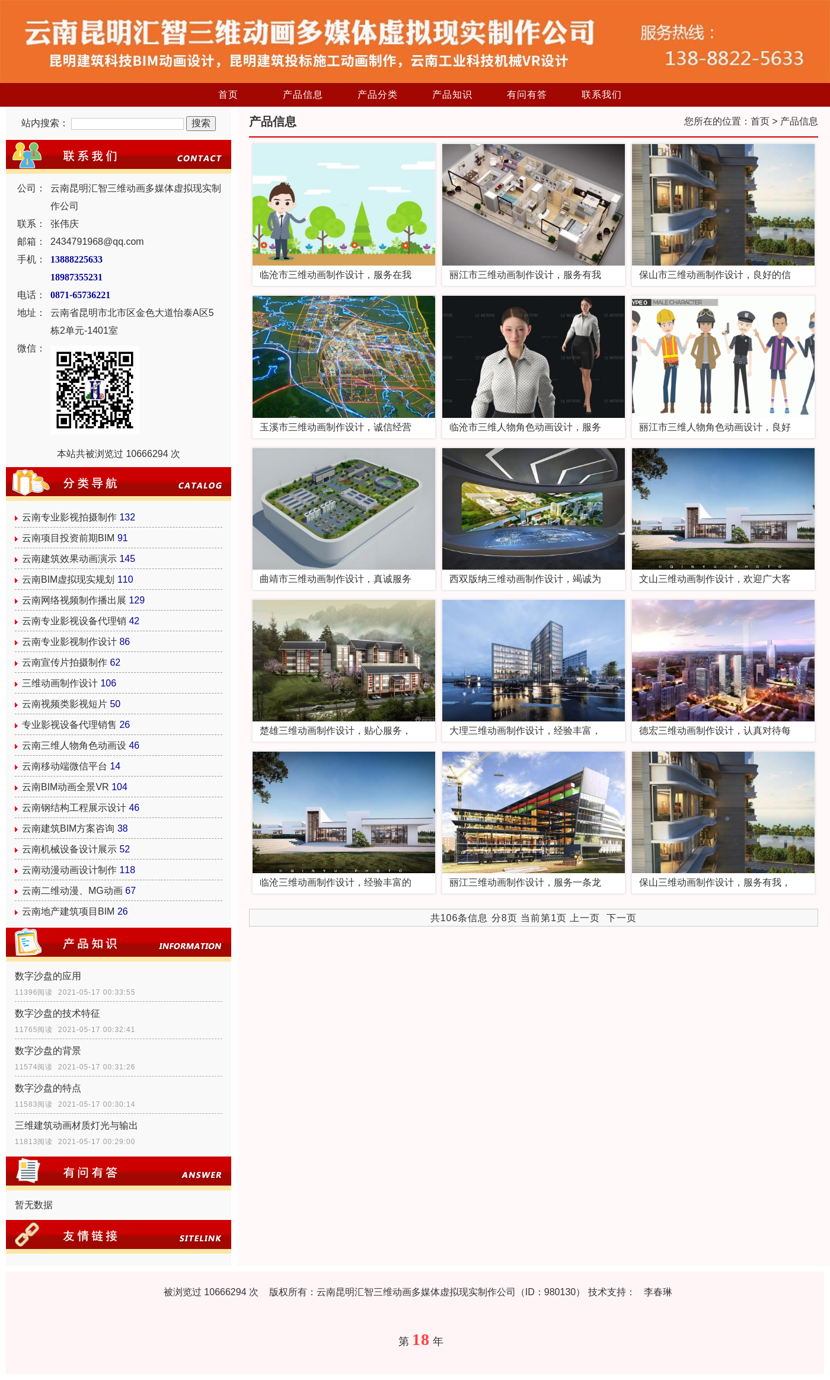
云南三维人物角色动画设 (74, 745)
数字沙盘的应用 (48, 976)
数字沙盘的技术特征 (57, 1013)
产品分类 (377, 95)
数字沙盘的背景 (48, 1051)
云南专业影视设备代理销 (74, 621)
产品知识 (452, 95)
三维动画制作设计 (60, 683)
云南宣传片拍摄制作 (64, 662)
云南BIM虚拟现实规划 (68, 579)
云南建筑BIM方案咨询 (68, 828)
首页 (228, 95)
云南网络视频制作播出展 (74, 600)
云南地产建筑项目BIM (68, 911)
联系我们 (602, 95)
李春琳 (658, 1292)
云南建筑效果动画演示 (69, 559)
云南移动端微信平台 (64, 766)
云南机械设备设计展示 (69, 849)
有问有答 (527, 95)
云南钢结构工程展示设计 (74, 808)
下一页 (621, 918)
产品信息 (303, 95)
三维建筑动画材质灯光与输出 (76, 1125)
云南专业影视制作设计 (69, 642)
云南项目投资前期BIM (68, 538)
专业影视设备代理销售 (69, 725)
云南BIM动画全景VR (65, 787)
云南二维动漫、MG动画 (72, 891)
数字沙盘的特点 (48, 1088)
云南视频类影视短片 (64, 704)
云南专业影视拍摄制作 (69, 517)
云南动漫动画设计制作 (69, 870)
